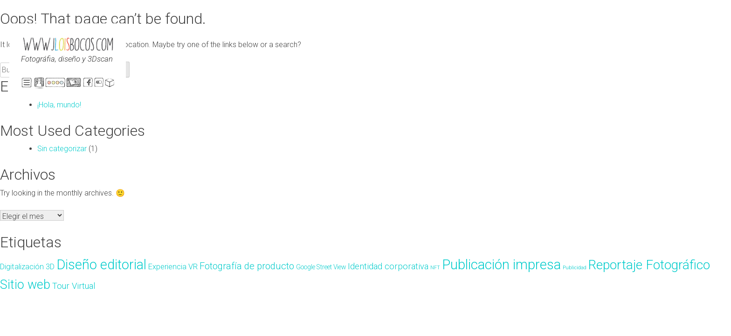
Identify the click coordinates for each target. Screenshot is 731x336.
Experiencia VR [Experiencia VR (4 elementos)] (173, 266)
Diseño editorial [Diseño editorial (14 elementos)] (101, 265)
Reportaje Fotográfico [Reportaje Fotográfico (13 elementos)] (649, 265)
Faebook (88, 84)
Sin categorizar (62, 148)
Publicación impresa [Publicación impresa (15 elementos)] (501, 265)
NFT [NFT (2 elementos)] (435, 268)
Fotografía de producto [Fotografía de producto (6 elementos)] (247, 266)
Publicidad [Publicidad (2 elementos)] (574, 268)
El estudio (39, 84)
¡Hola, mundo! (59, 104)
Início (55, 84)
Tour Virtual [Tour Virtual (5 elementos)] (73, 286)
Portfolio (74, 84)
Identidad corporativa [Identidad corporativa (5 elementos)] (388, 266)
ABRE (27, 82)
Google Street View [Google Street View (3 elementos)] (321, 267)
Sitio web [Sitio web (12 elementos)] (25, 284)
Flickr (99, 84)
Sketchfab (109, 84)
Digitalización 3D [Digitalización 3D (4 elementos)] (27, 266)
